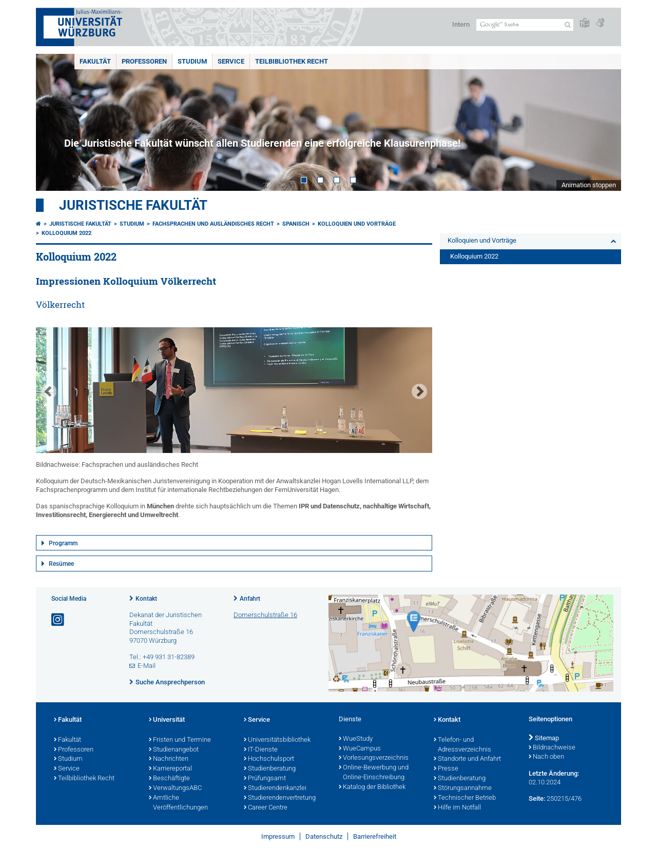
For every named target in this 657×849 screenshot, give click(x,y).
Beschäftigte (169, 778)
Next (603, 122)
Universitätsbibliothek (277, 740)
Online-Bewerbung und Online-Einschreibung (374, 772)
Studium (192, 61)
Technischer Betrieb (465, 798)
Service (231, 61)
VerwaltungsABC (175, 788)
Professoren (144, 61)
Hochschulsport (269, 759)
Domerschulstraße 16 (265, 615)
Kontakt (146, 598)
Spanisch (296, 224)
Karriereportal (170, 769)
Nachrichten (168, 759)
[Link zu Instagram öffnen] (58, 620)
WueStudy (356, 739)
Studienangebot (174, 750)
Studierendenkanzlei (275, 788)
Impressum (278, 836)
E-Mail (147, 665)
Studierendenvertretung (280, 798)
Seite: (537, 798)
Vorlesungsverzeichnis (374, 758)
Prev (54, 122)
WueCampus (360, 749)
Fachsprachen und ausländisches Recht (213, 224)
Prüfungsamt (265, 778)
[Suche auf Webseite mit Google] (524, 25)
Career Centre (265, 808)
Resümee (61, 563)
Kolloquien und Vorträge (357, 224)
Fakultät (95, 61)
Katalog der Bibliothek (372, 787)
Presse (446, 769)
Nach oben (546, 757)
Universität (167, 720)
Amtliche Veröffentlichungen (178, 803)
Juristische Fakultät (133, 205)
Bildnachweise (552, 748)
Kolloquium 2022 (66, 233)
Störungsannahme (463, 788)
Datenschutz (323, 836)
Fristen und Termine (180, 740)
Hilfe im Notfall (457, 808)
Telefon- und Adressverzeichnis (462, 745)
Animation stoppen (589, 185)
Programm (63, 543)
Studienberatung (270, 769)
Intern (461, 24)
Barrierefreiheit (374, 836)
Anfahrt (250, 598)
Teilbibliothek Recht (291, 61)
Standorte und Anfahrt (467, 759)
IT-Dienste (261, 750)
